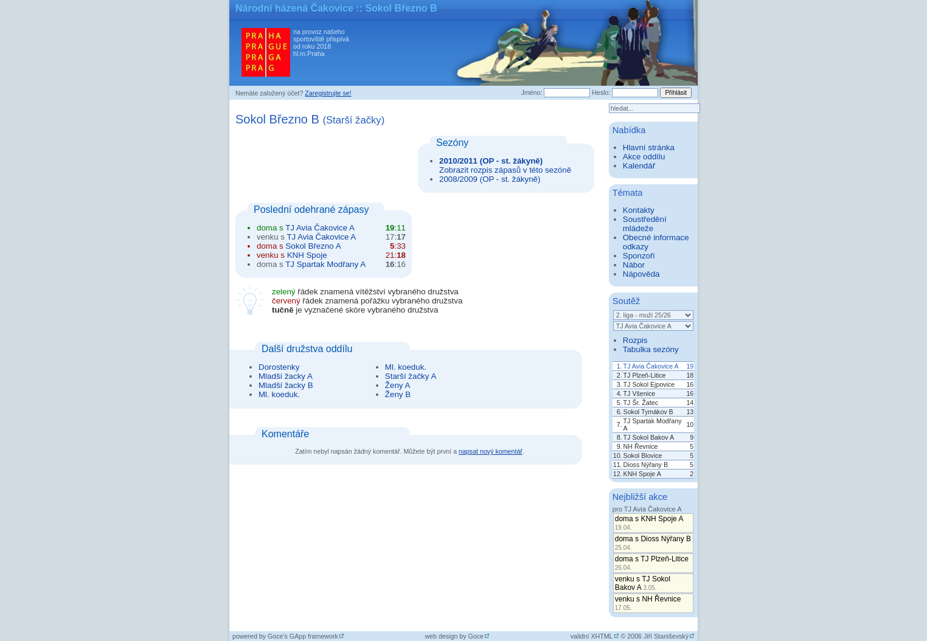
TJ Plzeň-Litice (644, 375)
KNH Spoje (307, 255)
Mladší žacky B (286, 385)
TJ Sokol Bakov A (649, 437)
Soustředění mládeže (645, 224)
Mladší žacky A (286, 376)
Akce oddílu (644, 156)
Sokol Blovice (642, 455)
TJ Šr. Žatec (640, 402)
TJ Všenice (639, 393)
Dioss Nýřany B (645, 464)
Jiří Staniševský (666, 636)
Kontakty (638, 210)
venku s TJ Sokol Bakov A (642, 583)
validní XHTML (592, 636)
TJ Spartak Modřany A (325, 264)
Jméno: (531, 92)
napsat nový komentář (491, 451)
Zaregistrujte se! (328, 93)
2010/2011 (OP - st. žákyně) (491, 160)
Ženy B (398, 394)
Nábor (634, 264)
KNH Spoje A (642, 473)
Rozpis (635, 340)
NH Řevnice (640, 446)
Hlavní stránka (649, 147)
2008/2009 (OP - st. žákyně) (489, 179)
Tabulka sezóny (651, 349)
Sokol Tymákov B (648, 411)
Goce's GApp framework (303, 636)
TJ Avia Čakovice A (320, 227)
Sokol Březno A (313, 246)
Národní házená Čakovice (294, 8)
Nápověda (641, 274)
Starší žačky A (410, 376)
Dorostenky (279, 367)
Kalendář (639, 165)
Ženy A (398, 385)
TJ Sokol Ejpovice (649, 384)
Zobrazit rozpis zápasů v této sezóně (505, 170)
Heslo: (601, 92)
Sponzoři (639, 255)
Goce (476, 636)
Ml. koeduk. (279, 394)
